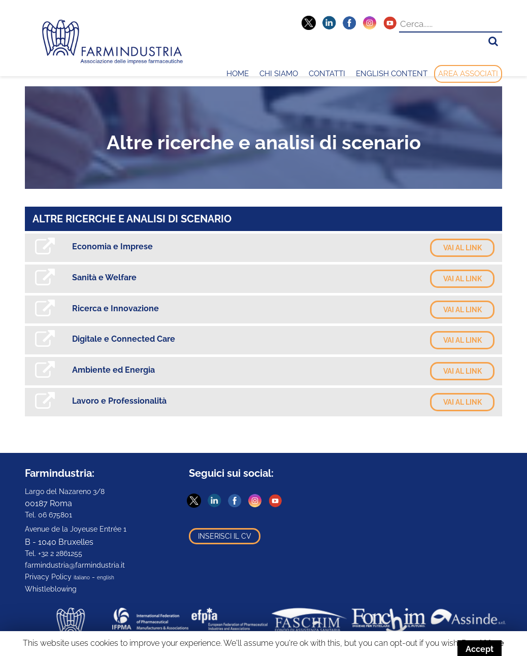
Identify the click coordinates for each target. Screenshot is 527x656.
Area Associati (468, 73)
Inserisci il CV (224, 536)
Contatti (327, 73)
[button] (493, 41)
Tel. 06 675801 (48, 515)
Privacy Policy (48, 577)
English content (391, 73)
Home (237, 73)
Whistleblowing (51, 589)
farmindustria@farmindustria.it (75, 565)
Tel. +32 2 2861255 (53, 553)
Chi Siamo (278, 73)
